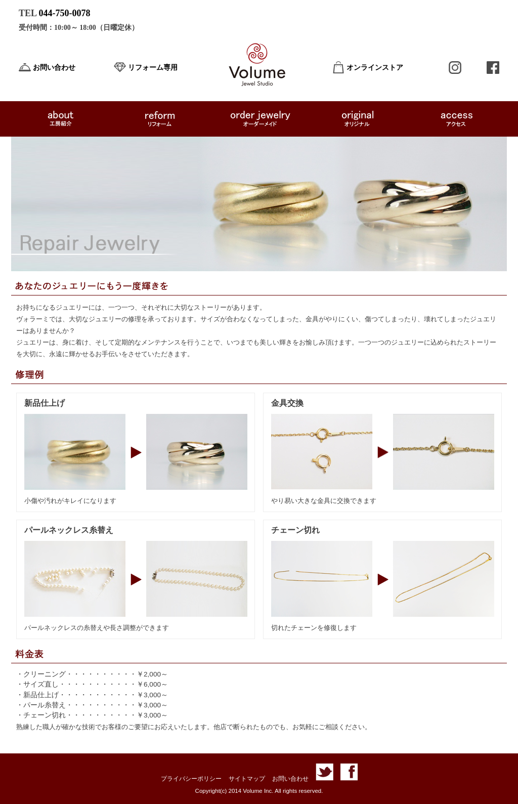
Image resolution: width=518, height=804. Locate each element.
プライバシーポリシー (191, 778)
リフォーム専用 (153, 67)
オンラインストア (375, 67)
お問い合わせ (54, 67)
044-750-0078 (65, 13)
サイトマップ (247, 778)
